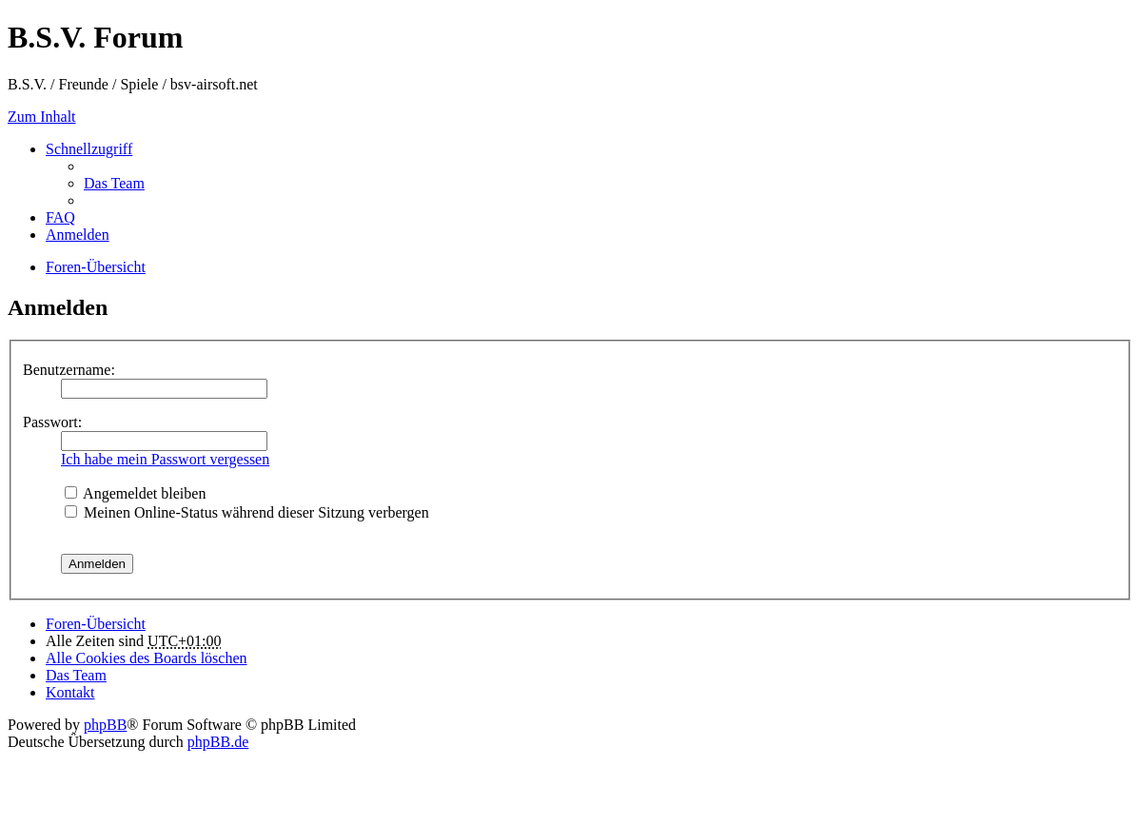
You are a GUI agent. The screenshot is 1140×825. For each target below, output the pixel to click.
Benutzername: (69, 370)
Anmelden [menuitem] (77, 234)
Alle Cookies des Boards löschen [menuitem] (146, 658)
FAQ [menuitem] (60, 217)
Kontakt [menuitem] (70, 692)
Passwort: (52, 422)
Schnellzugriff (89, 149)
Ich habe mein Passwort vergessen (165, 459)
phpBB (105, 725)
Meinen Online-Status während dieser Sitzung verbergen (247, 512)
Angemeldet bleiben (135, 493)
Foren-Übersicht (96, 624)
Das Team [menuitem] (114, 183)
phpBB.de (217, 742)
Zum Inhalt (42, 116)
